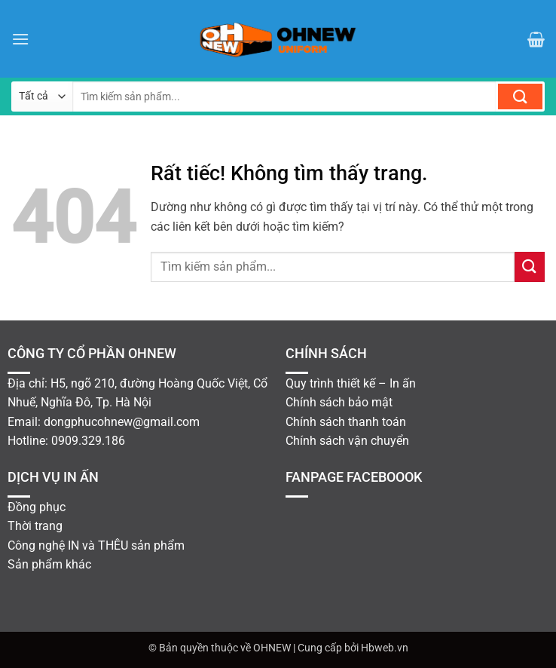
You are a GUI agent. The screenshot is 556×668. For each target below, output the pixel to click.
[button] (20, 38)
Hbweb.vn (384, 648)
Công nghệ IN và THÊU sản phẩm (96, 545)
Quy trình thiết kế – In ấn (351, 383)
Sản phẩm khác (49, 564)
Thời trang (35, 526)
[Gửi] (520, 96)
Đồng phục (37, 507)
